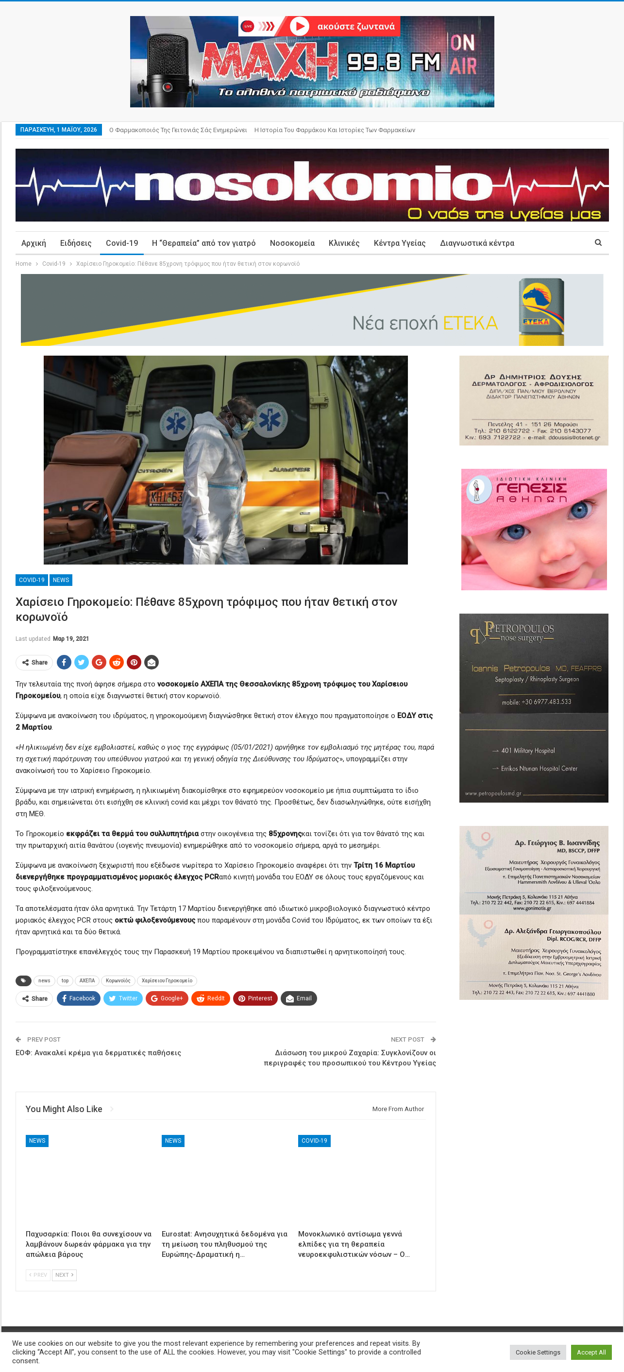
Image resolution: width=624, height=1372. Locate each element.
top (65, 980)
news (44, 980)
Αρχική (33, 243)
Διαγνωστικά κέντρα (477, 243)
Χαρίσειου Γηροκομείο (167, 980)
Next (64, 1275)
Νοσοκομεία (292, 243)
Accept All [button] (591, 1352)
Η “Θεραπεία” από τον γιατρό (204, 243)
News (61, 580)
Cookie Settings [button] (538, 1352)
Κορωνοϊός (118, 980)
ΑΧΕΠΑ (87, 980)
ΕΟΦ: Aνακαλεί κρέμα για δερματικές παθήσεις (98, 1052)
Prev (38, 1275)
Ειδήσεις (76, 243)
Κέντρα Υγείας (400, 243)
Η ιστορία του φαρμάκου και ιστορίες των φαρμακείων (334, 130)
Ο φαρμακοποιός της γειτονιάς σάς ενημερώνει (178, 130)
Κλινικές (344, 243)
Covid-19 (122, 243)
